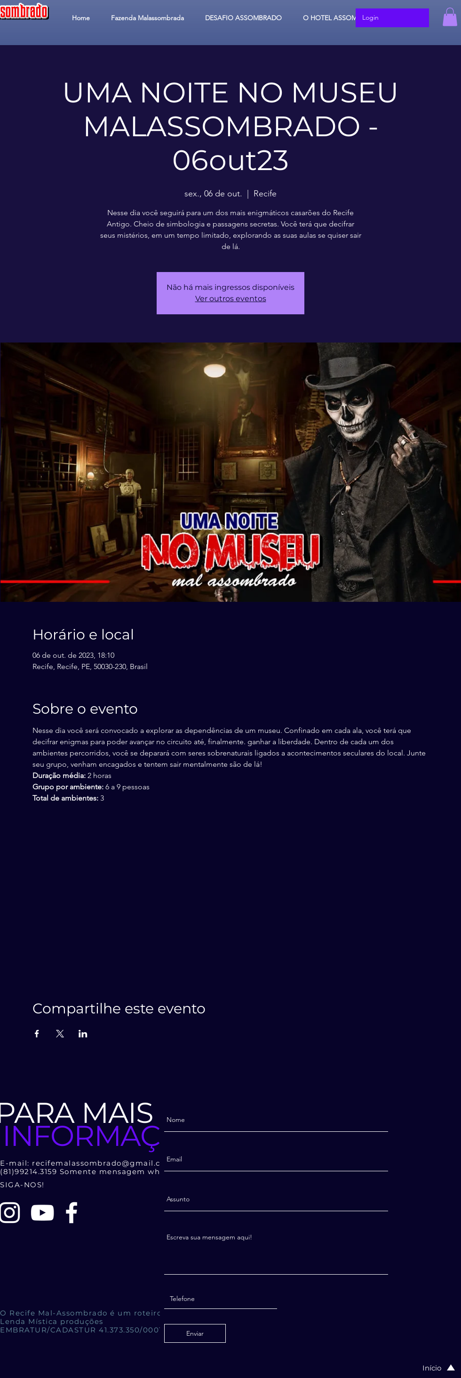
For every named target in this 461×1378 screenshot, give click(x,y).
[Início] (429, 1367)
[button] (450, 17)
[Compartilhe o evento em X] (60, 1033)
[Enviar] (195, 1333)
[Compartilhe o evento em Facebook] (36, 1033)
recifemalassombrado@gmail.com (103, 1163)
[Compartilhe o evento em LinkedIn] (83, 1033)
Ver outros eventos (230, 298)
